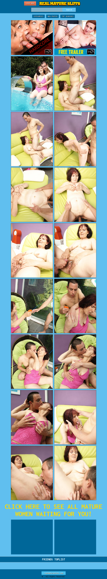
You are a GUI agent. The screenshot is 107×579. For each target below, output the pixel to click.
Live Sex (30, 3)
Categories (38, 16)
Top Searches (67, 16)
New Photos (52, 16)
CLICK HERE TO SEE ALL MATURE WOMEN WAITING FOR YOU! (53, 510)
